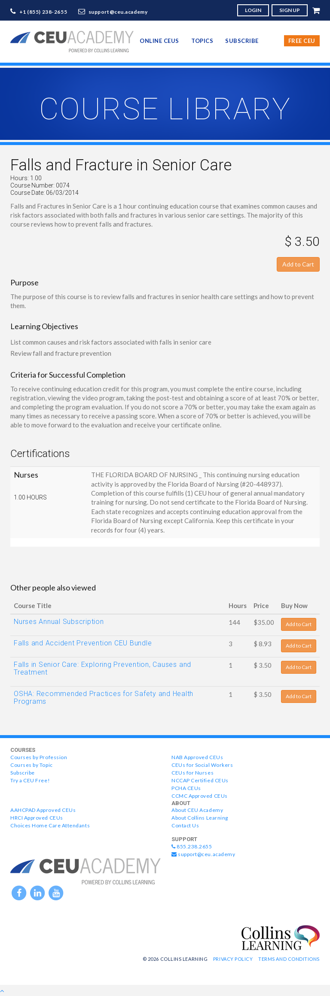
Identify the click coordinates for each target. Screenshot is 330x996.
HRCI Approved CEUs (36, 817)
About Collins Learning (199, 817)
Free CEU (301, 40)
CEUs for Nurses (192, 772)
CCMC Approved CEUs (199, 796)
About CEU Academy (197, 810)
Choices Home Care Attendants (50, 825)
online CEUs (159, 40)
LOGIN (253, 10)
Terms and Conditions (289, 959)
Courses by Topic (31, 765)
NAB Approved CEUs (197, 757)
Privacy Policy (233, 959)
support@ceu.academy (118, 12)
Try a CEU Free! (30, 780)
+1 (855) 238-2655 (43, 12)
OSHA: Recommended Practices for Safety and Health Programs (103, 697)
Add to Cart (298, 264)
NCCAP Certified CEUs (200, 780)
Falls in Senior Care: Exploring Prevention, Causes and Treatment (102, 668)
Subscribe (242, 40)
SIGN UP (289, 10)
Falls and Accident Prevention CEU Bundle (83, 643)
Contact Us (185, 825)
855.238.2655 (191, 846)
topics (202, 40)
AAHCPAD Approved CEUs (43, 810)
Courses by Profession (38, 757)
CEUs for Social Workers (202, 765)
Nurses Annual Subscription (59, 622)
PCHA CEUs (186, 788)
